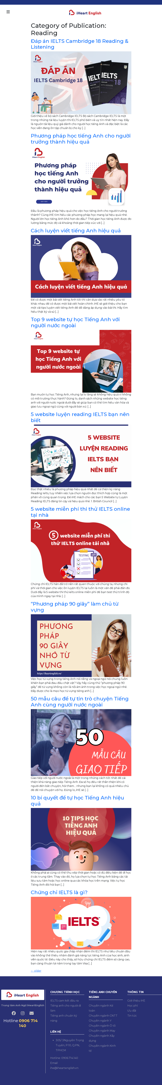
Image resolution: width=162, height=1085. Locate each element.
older (36, 970)
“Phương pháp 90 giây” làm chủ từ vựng (74, 607)
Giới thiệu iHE (136, 1000)
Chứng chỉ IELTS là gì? (59, 892)
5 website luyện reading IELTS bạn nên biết (80, 417)
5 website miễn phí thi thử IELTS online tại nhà (80, 512)
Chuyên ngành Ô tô (102, 1025)
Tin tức (132, 1015)
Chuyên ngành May (102, 1030)
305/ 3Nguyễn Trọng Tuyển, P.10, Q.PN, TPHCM (70, 1045)
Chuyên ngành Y (100, 1020)
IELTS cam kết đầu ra (64, 1000)
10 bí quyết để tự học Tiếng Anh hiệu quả (77, 801)
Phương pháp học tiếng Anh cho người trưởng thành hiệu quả (81, 139)
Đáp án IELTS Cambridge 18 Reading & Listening (79, 44)
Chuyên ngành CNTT (103, 1015)
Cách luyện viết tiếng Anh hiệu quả (76, 231)
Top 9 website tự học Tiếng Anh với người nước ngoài (75, 322)
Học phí (132, 1005)
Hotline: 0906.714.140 (64, 1058)
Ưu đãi (131, 1010)
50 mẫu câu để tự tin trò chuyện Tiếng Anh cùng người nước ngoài (80, 702)
